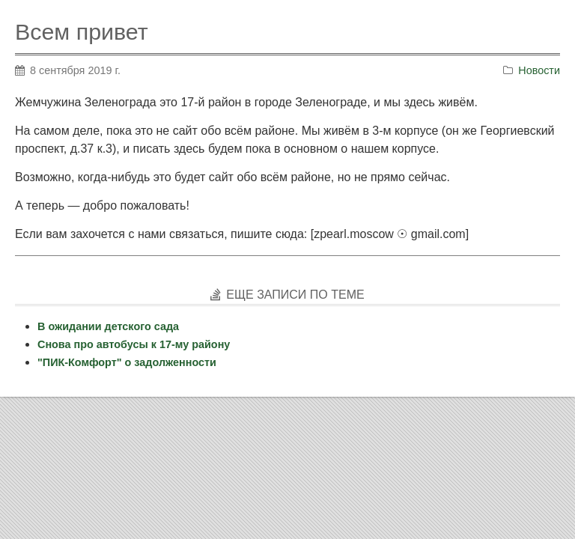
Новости (539, 70)
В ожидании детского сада (108, 326)
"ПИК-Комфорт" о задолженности (126, 362)
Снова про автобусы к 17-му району (133, 344)
